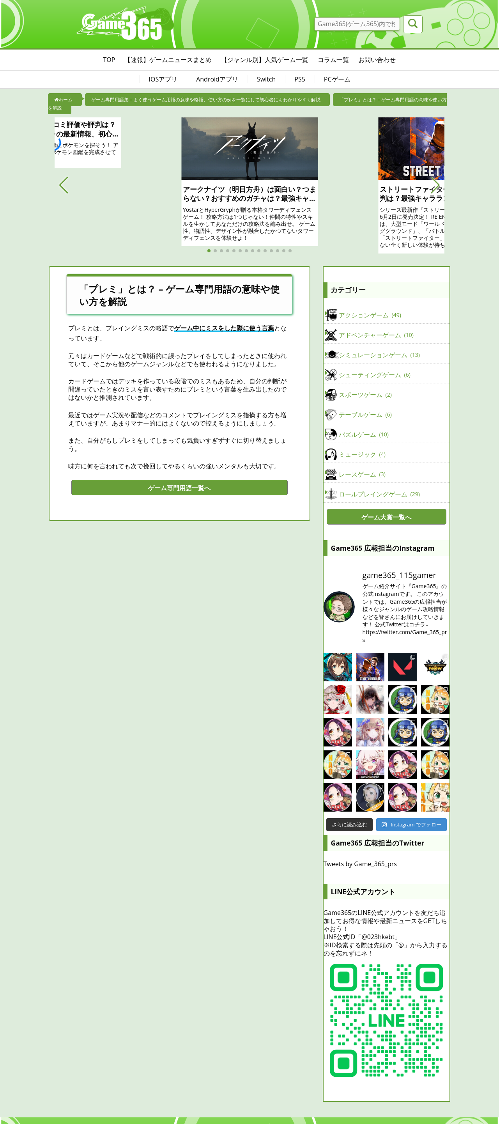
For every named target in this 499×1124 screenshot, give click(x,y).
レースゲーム (362, 474)
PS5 (299, 79)
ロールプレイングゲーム (379, 494)
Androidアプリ (217, 79)
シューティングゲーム (375, 375)
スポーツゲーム (365, 395)
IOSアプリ (163, 79)
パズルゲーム (364, 434)
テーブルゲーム (365, 414)
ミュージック (362, 454)
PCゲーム (337, 79)
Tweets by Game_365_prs (360, 864)
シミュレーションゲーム (379, 355)
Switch (266, 79)
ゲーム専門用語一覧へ (179, 488)
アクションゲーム (370, 315)
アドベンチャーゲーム (376, 335)
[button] (63, 185)
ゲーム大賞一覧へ (386, 517)
